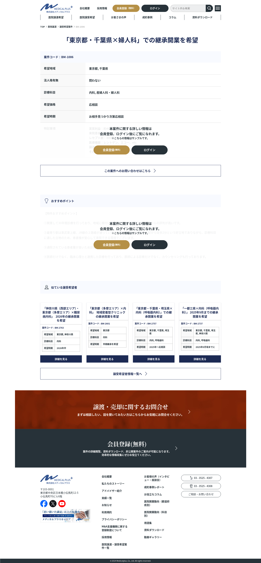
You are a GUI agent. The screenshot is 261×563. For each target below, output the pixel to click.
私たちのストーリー (113, 483)
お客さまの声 (118, 17)
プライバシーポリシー (114, 519)
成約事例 (147, 17)
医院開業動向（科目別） (155, 513)
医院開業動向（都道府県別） (156, 503)
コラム (172, 17)
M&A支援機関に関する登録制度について (115, 528)
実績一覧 (107, 498)
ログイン (155, 8)
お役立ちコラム (153, 494)
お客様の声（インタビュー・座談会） (156, 478)
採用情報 (102, 8)
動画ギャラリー (153, 537)
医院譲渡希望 (56, 17)
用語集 (148, 523)
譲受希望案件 (66, 26)
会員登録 (126, 8)
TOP (42, 26)
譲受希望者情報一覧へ (127, 374)
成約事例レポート (154, 487)
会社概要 (85, 8)
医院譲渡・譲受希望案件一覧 (114, 546)
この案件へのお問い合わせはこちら (127, 171)
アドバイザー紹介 (112, 490)
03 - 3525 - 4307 (203, 478)
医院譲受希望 (87, 17)
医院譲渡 (52, 26)
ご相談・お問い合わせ (201, 494)
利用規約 (107, 512)
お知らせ (107, 505)
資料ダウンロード (202, 17)
